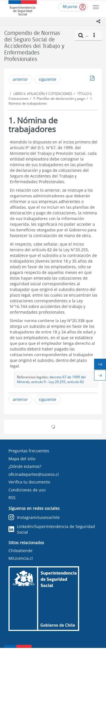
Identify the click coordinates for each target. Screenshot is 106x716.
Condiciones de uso (27, 490)
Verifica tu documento (29, 482)
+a (102, 365)
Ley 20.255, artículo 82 (66, 381)
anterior (20, 79)
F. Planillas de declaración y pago (59, 98)
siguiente (47, 79)
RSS (12, 497)
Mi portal (70, 7)
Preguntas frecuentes (28, 450)
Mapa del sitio (21, 458)
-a (102, 376)
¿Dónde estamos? (24, 466)
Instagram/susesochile (34, 517)
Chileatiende (20, 550)
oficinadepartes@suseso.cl (33, 474)
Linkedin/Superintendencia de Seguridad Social (51, 529)
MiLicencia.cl (20, 558)
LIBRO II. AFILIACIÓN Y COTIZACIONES (42, 93)
